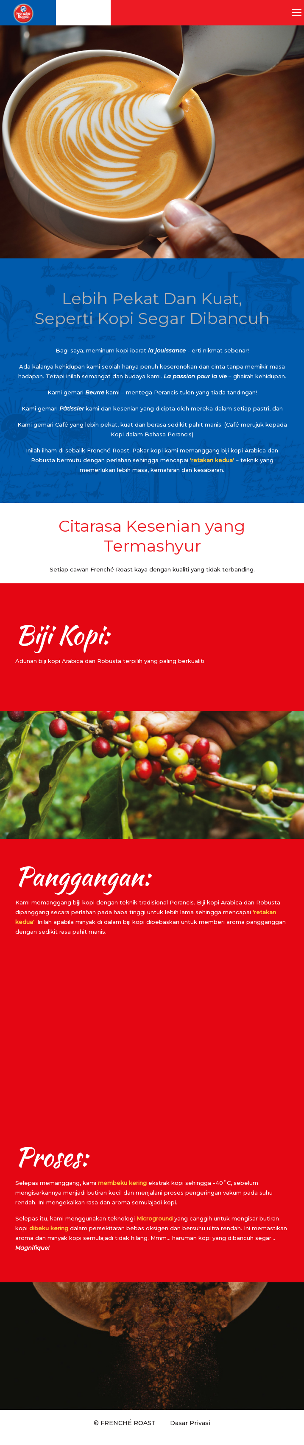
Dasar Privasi (190, 1423)
